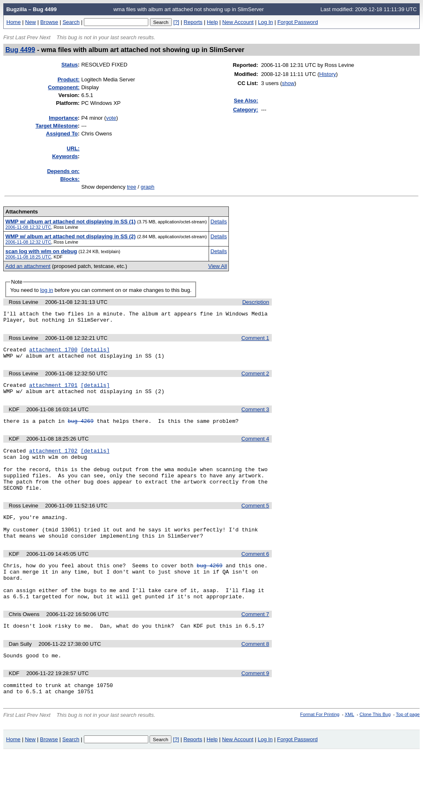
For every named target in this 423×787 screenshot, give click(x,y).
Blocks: (70, 179)
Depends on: (63, 171)
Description (255, 302)
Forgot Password (297, 22)
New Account (238, 22)
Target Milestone (57, 126)
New (30, 22)
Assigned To (62, 133)
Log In (265, 22)
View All (217, 266)
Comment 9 (255, 705)
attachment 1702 (53, 460)
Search (70, 22)
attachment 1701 (53, 391)
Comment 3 (255, 417)
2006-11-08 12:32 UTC (28, 227)
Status (70, 65)
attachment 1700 (53, 353)
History (327, 74)
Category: (245, 110)
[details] (95, 353)
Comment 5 (255, 523)
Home (14, 22)
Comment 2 (255, 378)
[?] (176, 22)
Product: (68, 79)
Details (219, 221)
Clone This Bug (374, 749)
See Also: (246, 100)
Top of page (408, 749)
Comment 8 (255, 675)
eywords (65, 156)
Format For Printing (320, 749)
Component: (64, 87)
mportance (63, 118)
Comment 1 (255, 340)
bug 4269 (80, 429)
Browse (49, 22)
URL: (73, 148)
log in (46, 290)
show (288, 83)
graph (147, 187)
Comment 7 (255, 644)
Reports (193, 22)
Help (212, 22)
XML (349, 749)
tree (131, 187)
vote (111, 118)
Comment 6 (255, 576)
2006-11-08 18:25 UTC (28, 256)
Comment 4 (255, 447)
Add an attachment (27, 266)
